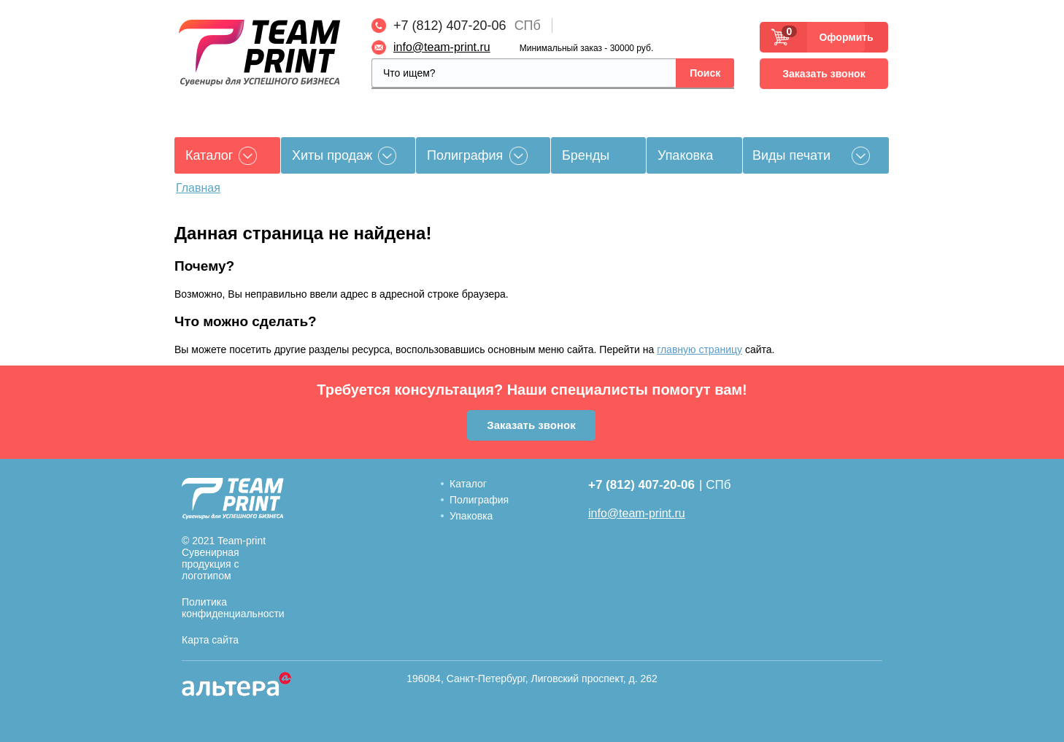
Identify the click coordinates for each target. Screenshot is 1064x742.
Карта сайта (210, 640)
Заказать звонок (823, 74)
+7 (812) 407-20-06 (449, 25)
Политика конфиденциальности (233, 607)
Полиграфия (465, 155)
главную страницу (699, 349)
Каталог (468, 484)
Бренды (585, 155)
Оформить (842, 37)
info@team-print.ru (441, 47)
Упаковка (685, 155)
